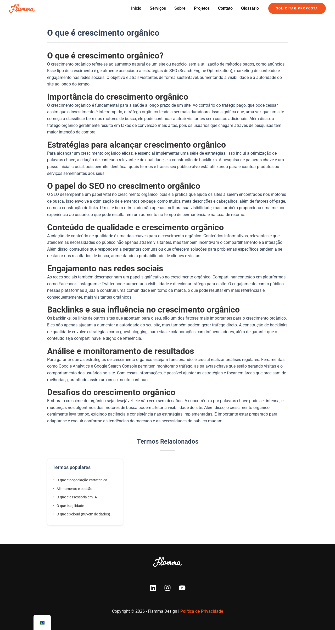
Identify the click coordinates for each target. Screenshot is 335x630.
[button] (297, 8)
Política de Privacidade (201, 611)
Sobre (180, 8)
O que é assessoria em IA (77, 497)
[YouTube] (182, 587)
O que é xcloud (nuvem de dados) (83, 514)
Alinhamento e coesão (74, 489)
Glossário (250, 8)
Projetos (202, 8)
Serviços (158, 8)
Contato (225, 8)
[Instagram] (167, 587)
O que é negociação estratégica (82, 480)
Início (136, 8)
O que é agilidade (70, 506)
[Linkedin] (152, 587)
